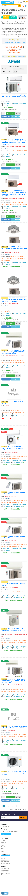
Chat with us (3, 857)
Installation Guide (5, 868)
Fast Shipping (6, 105)
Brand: (2, 101)
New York (3, 840)
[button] (23, 6)
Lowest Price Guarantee (19, 103)
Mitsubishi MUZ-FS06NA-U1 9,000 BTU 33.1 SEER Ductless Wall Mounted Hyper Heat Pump (13, 773)
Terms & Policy (4, 871)
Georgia (2, 848)
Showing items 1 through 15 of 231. (18, 809)
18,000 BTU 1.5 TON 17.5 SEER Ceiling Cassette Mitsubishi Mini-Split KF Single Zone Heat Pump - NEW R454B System (14, 299)
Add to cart (9, 113)
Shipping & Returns (5, 860)
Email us (3, 858)
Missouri (3, 847)
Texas (2, 850)
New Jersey (3, 842)
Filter (4, 893)
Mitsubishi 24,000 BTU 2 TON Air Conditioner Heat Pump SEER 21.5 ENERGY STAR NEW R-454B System (13, 352)
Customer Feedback (5, 863)
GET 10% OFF (23, 817)
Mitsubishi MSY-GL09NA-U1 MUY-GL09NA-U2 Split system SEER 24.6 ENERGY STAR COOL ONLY (13, 681)
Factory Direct (7, 103)
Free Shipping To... (18, 416)
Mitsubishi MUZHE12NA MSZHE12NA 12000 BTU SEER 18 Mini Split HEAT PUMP (13, 583)
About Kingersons (5, 870)
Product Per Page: (6, 71)
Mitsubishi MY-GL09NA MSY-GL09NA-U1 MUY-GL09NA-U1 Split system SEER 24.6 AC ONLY (14, 630)
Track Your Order (5, 861)
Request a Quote (6, 834)
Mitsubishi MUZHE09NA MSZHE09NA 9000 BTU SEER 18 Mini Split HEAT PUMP (14, 448)
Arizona (2, 851)
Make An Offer (6, 116)
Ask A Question (15, 116)
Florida (2, 845)
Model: (3, 99)
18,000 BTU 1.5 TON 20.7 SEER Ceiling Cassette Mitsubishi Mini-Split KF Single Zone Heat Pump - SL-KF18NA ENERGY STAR (14, 248)
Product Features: (5, 151)
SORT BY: (3, 68)
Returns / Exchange (5, 873)
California (3, 843)
